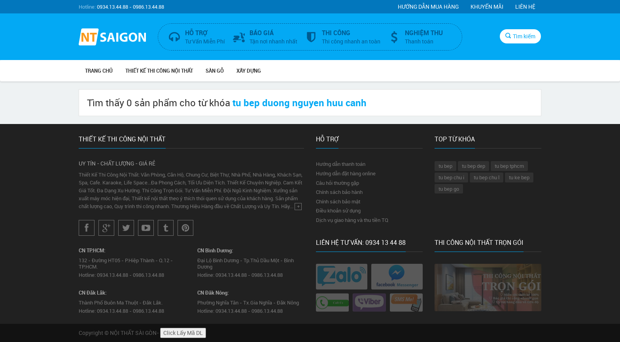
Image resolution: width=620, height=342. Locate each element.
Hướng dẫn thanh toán (340, 163)
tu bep (445, 165)
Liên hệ (525, 6)
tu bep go (449, 188)
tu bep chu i (451, 177)
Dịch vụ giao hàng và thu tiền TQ (352, 220)
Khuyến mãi (487, 6)
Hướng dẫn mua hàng (428, 6)
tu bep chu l (486, 177)
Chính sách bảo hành (339, 191)
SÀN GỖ (215, 70)
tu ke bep (519, 177)
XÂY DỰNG (248, 70)
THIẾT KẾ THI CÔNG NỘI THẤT (159, 70)
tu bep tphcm (509, 165)
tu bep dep (473, 165)
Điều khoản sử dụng (338, 210)
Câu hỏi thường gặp (337, 182)
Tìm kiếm (520, 36)
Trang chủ (99, 70)
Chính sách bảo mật (338, 201)
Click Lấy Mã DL (183, 332)
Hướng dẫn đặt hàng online (346, 173)
